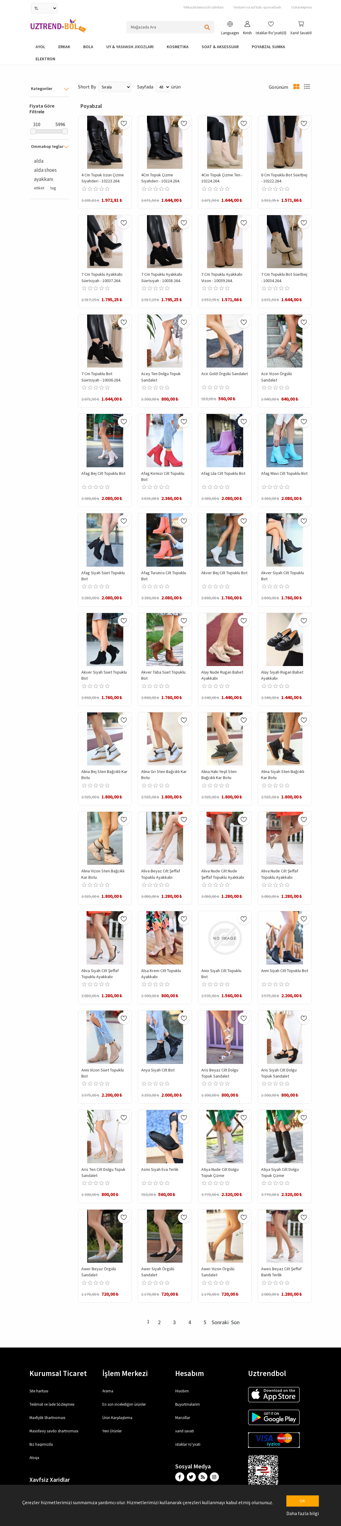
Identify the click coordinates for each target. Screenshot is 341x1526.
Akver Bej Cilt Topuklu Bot (224, 572)
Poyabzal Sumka (268, 46)
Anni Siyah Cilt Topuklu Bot (284, 970)
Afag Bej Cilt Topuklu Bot (103, 473)
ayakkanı (43, 179)
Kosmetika (178, 46)
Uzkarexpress (301, 7)
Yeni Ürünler (112, 1431)
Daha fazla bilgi (302, 1513)
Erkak (64, 46)
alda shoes (45, 170)
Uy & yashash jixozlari (130, 46)
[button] (230, 29)
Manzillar (182, 1417)
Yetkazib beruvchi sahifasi (203, 7)
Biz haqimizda (41, 1444)
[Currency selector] (44, 8)
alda (38, 161)
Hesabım (189, 1373)
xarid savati (184, 1431)
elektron (45, 59)
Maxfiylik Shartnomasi (47, 1417)
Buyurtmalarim (187, 1404)
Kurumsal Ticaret (58, 1373)
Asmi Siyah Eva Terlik (160, 1169)
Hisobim (182, 1391)
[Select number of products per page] (163, 87)
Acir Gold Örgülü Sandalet (224, 373)
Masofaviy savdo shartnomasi (53, 1431)
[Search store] (170, 27)
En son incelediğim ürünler (124, 1404)
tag (53, 188)
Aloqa (34, 1457)
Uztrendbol (267, 1373)
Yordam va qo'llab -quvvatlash (257, 7)
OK (302, 1501)
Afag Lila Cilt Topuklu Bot (223, 473)
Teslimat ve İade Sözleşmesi (51, 1404)
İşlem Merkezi (125, 1373)
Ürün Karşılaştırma (117, 1417)
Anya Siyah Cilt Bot (158, 1070)
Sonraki (220, 1322)
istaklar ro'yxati (187, 1444)
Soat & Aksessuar (220, 46)
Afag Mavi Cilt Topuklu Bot (284, 473)
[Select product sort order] (114, 87)
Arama (107, 1391)
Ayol (40, 46)
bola (88, 46)
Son (235, 1322)
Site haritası (38, 1391)
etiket (39, 188)
